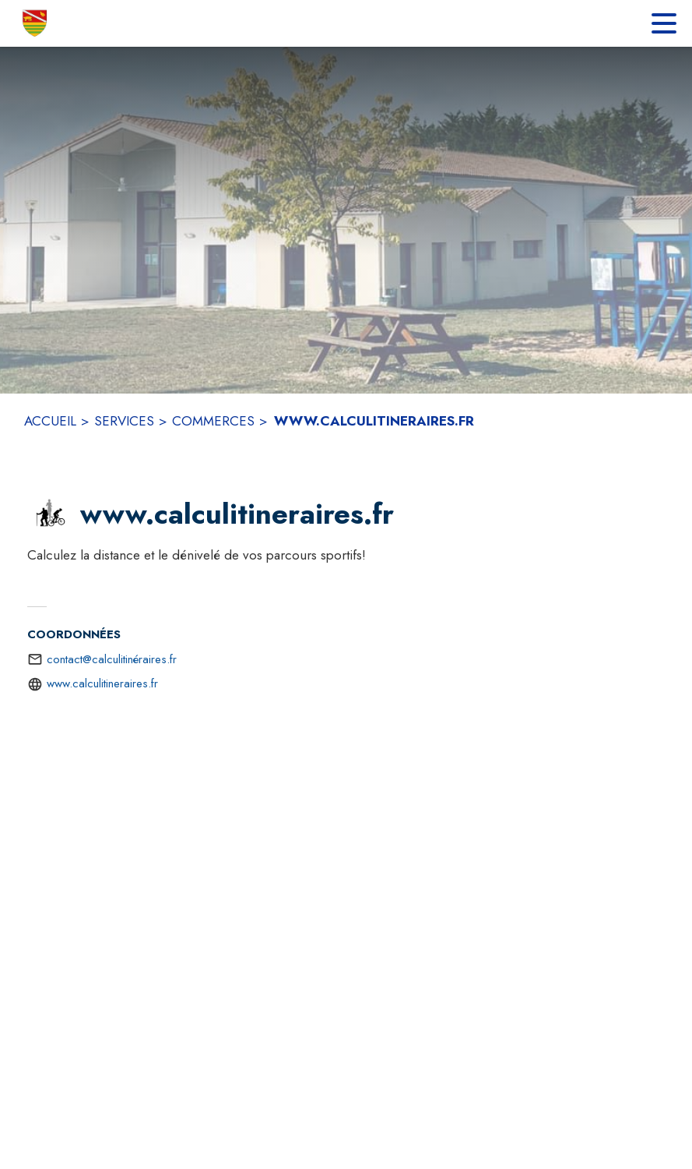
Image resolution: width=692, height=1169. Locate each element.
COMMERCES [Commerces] (213, 420)
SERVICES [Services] (124, 420)
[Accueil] (35, 23)
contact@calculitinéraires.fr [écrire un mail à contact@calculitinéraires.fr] (112, 659)
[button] (50, 514)
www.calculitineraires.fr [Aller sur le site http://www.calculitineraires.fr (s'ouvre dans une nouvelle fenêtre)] (102, 683)
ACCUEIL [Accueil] (50, 420)
